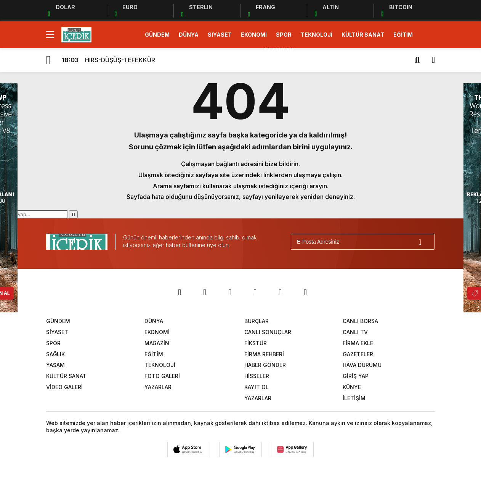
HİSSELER (256, 376)
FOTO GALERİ (162, 376)
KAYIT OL (256, 387)
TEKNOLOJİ (316, 34)
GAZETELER (358, 354)
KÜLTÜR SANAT (363, 34)
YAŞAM (55, 365)
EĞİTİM (403, 34)
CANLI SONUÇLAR (267, 332)
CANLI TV (355, 332)
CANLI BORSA (360, 321)
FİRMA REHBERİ (264, 354)
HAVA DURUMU (362, 365)
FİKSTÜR (255, 343)
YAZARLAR (278, 50)
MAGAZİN (156, 343)
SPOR (284, 34)
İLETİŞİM (354, 398)
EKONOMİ (254, 34)
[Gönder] (425, 242)
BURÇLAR (256, 321)
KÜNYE (352, 387)
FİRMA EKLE (358, 343)
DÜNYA (189, 34)
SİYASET (220, 34)
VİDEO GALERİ (64, 387)
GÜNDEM (157, 34)
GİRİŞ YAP (356, 376)
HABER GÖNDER (265, 365)
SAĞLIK (55, 354)
